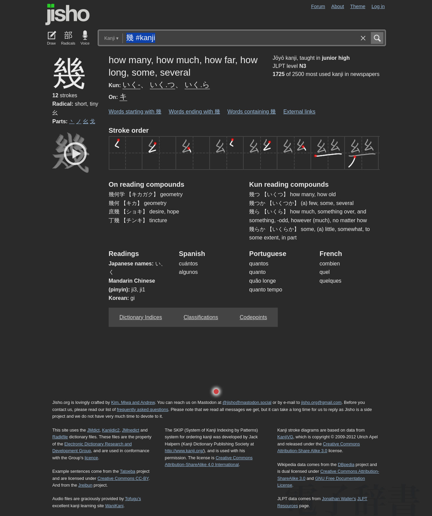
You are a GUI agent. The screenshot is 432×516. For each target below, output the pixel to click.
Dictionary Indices (140, 317)
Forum (318, 6)
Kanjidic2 (110, 430)
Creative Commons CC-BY (123, 478)
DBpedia (346, 464)
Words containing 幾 (251, 111)
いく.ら (197, 84)
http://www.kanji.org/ (184, 450)
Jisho (67, 14)
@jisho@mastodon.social (246, 402)
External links (299, 111)
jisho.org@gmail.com (321, 402)
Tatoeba (127, 471)
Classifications (201, 317)
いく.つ (162, 84)
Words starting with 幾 (135, 111)
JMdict (93, 430)
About (337, 6)
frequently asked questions (142, 409)
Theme (358, 6)
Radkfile (60, 436)
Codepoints (253, 317)
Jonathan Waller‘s (339, 498)
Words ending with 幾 (194, 111)
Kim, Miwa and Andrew (133, 402)
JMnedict (130, 430)
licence (91, 457)
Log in (378, 6)
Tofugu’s (133, 498)
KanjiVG (285, 436)
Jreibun (85, 485)
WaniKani (114, 505)
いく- (131, 84)
